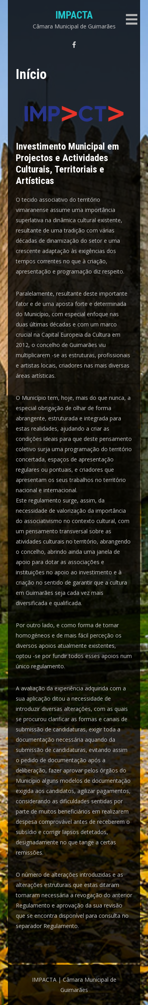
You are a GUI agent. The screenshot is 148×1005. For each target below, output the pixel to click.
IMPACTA (74, 15)
